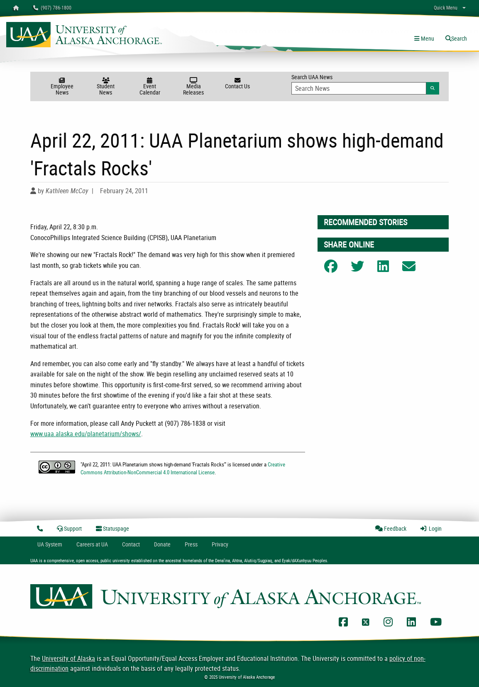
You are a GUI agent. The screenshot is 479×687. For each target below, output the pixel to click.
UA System (49, 544)
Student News (106, 87)
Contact (131, 544)
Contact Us (237, 84)
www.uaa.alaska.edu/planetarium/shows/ (85, 433)
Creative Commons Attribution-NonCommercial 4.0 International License (183, 468)
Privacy (220, 544)
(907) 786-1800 (52, 7)
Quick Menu (445, 7)
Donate (162, 544)
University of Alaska (68, 658)
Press (191, 544)
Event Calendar (150, 87)
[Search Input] (358, 88)
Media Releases (194, 87)
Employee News (62, 87)
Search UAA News (365, 84)
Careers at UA (92, 544)
